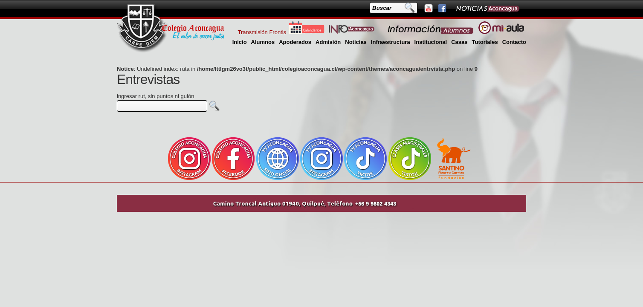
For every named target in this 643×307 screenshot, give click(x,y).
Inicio (239, 42)
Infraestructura (390, 42)
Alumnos (263, 42)
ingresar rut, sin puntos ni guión (155, 96)
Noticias (356, 42)
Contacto (514, 42)
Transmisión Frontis (262, 32)
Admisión (328, 42)
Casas (459, 42)
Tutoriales (485, 42)
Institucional (430, 42)
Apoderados (295, 42)
